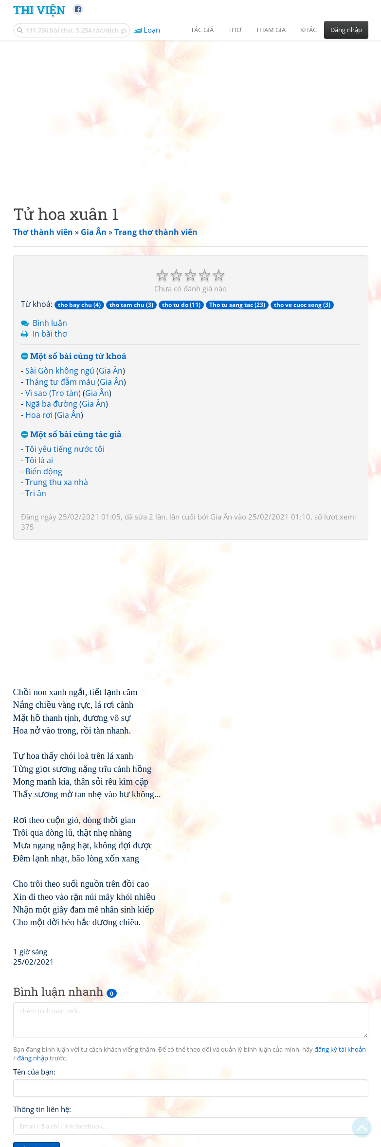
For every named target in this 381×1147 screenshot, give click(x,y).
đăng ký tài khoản (340, 1049)
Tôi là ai (39, 460)
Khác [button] (308, 29)
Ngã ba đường (51, 403)
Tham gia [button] (271, 29)
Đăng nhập (346, 29)
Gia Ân (111, 370)
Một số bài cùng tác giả (71, 434)
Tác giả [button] (202, 29)
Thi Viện (39, 9)
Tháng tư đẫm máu (60, 381)
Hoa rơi (39, 415)
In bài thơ (50, 333)
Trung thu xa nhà (56, 482)
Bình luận (50, 323)
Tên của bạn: (34, 1071)
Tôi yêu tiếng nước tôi (65, 449)
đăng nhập (32, 1058)
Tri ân (35, 493)
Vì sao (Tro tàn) (53, 393)
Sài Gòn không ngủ (59, 370)
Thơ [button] (234, 29)
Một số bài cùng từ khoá (74, 356)
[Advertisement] (190, 114)
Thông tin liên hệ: (42, 1109)
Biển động (43, 471)
